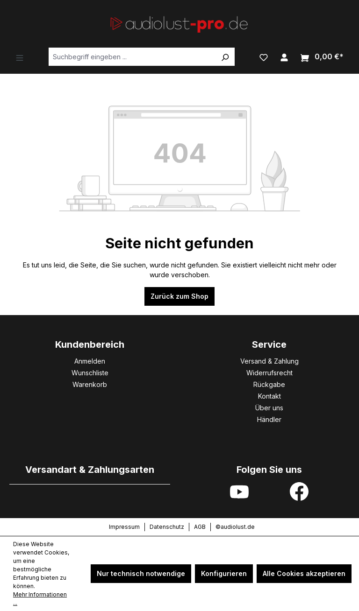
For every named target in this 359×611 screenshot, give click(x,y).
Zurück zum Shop (179, 296)
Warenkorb (89, 384)
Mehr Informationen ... (40, 598)
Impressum (124, 526)
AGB (200, 526)
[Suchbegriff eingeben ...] (132, 57)
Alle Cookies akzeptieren (304, 573)
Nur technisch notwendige (141, 573)
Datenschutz (167, 526)
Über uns (269, 408)
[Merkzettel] (263, 56)
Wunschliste (90, 373)
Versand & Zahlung (269, 361)
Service (269, 344)
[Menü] (19, 57)
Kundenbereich (89, 344)
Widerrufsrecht (269, 373)
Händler (269, 419)
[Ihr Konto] (284, 56)
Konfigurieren (224, 573)
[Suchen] (225, 57)
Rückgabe (269, 384)
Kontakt (269, 396)
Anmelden (89, 361)
